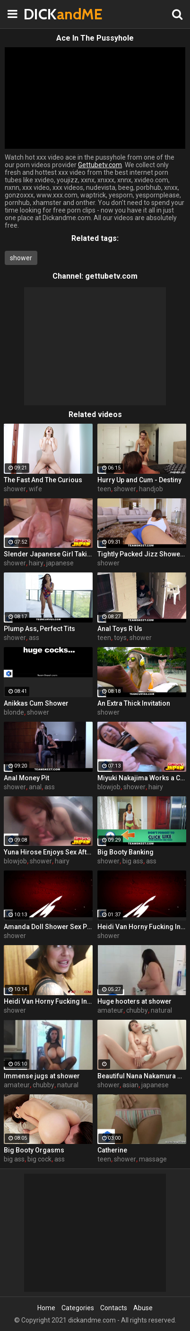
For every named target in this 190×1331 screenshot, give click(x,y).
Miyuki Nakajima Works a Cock (141, 778)
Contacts (113, 1308)
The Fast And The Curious (43, 480)
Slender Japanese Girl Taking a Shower (48, 554)
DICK (47, 14)
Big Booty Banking (125, 852)
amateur (110, 1010)
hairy (36, 563)
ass (34, 637)
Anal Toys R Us (119, 628)
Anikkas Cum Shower (36, 703)
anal (35, 787)
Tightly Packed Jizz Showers (141, 554)
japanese (60, 563)
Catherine (112, 1150)
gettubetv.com (111, 276)
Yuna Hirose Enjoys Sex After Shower (48, 852)
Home (46, 1308)
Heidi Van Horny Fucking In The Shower (141, 926)
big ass (132, 861)
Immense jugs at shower (42, 1076)
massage (153, 1159)
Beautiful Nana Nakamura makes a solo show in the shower (141, 1076)
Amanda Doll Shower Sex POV (48, 926)
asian (130, 1085)
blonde (14, 712)
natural (161, 1010)
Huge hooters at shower (134, 1001)
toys (120, 637)
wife (35, 489)
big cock (39, 1159)
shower (21, 258)
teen (104, 489)
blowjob (109, 787)
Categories (77, 1308)
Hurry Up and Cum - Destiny (139, 480)
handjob (151, 489)
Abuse (143, 1308)
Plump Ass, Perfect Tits (39, 628)
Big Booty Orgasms (34, 1150)
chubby (137, 1010)
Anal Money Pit (26, 778)
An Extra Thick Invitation (133, 703)
